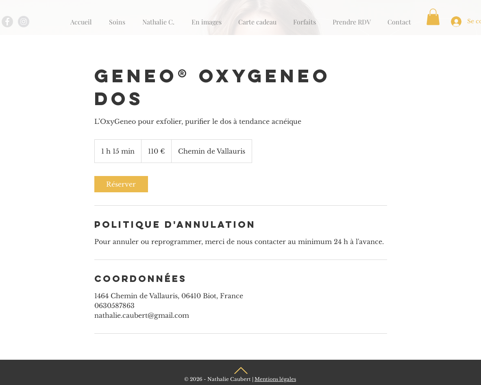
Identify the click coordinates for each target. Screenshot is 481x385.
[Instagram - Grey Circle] (23, 21)
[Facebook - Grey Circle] (7, 21)
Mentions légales (275, 379)
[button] (433, 17)
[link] (121, 184)
